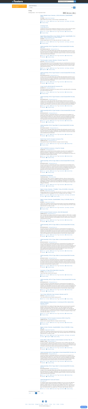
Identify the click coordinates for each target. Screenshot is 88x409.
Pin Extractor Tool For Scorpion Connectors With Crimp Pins (55, 318)
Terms (54, 404)
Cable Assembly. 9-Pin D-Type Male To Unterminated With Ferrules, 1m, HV (57, 126)
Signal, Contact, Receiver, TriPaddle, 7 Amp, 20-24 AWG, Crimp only (56, 189)
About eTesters (31, 404)
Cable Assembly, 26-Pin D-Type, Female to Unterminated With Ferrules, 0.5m (58, 280)
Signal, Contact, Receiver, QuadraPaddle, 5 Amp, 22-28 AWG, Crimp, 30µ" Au (56, 327)
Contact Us (46, 404)
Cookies (57, 404)
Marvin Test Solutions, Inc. (49, 271)
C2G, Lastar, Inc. (43, 381)
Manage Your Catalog (39, 404)
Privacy (50, 404)
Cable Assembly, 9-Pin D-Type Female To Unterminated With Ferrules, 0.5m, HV (57, 73)
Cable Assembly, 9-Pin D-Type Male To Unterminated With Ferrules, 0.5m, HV (57, 47)
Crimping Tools (44, 25)
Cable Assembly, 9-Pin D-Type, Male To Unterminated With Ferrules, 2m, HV (57, 366)
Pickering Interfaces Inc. (55, 49)
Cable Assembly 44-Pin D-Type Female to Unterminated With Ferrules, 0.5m (57, 111)
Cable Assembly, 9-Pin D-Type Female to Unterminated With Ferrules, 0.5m (57, 97)
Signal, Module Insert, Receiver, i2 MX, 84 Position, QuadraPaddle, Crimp (56, 16)
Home (26, 404)
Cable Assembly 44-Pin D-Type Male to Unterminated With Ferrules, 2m (58, 352)
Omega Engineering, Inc (44, 27)
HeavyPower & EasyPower (46, 175)
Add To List (43, 21)
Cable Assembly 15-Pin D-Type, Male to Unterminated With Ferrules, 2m (57, 240)
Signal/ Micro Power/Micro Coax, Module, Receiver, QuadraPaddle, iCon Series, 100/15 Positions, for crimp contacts (57, 36)
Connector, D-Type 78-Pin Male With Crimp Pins (52, 270)
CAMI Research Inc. (43, 304)
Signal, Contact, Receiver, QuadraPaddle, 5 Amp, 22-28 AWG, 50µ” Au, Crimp (57, 200)
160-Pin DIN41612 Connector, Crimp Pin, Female (52, 148)
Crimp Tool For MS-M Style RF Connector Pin (51, 86)
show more (53, 311)
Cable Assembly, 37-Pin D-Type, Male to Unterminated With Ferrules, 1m (57, 256)
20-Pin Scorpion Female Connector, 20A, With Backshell (54, 212)
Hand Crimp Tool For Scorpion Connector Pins (51, 139)
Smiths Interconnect (52, 177)
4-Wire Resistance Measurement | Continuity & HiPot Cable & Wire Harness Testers (57, 302)
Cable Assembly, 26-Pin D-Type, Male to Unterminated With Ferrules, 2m (57, 225)
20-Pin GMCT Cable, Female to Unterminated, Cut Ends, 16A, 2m (56, 339)
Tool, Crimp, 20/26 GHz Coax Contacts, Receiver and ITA (54, 294)
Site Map (62, 404)
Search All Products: (33, 5)
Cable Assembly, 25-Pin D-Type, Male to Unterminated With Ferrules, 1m (57, 161)
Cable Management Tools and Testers (49, 379)
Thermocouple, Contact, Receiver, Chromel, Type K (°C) (54, 60)
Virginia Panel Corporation (49, 18)
